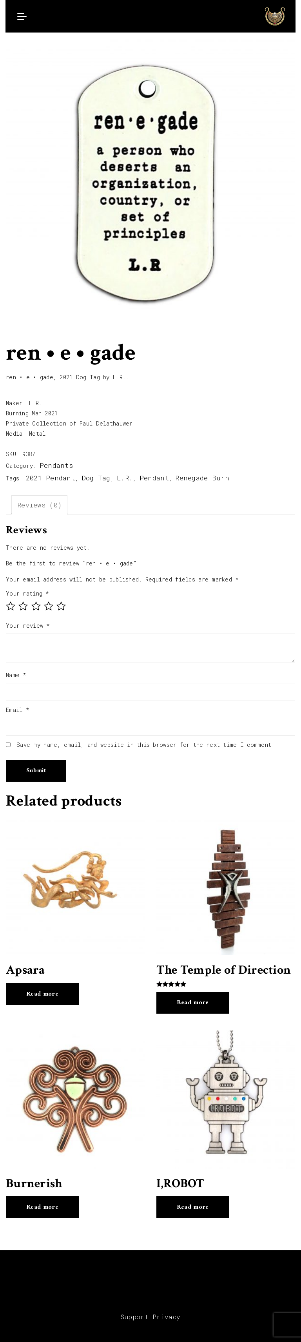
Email (17, 710)
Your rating (27, 593)
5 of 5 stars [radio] (61, 606)
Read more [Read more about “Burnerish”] (42, 1207)
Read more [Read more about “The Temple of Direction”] (193, 1002)
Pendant (154, 477)
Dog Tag (96, 477)
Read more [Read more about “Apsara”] (42, 994)
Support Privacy (151, 1317)
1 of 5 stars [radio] (10, 606)
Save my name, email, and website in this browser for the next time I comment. (145, 744)
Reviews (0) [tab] (39, 504)
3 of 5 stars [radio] (36, 606)
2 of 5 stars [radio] (23, 606)
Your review (28, 625)
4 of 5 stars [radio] (48, 606)
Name (16, 675)
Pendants (56, 465)
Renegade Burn (202, 477)
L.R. (125, 477)
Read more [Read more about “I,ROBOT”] (193, 1207)
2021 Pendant (50, 477)
